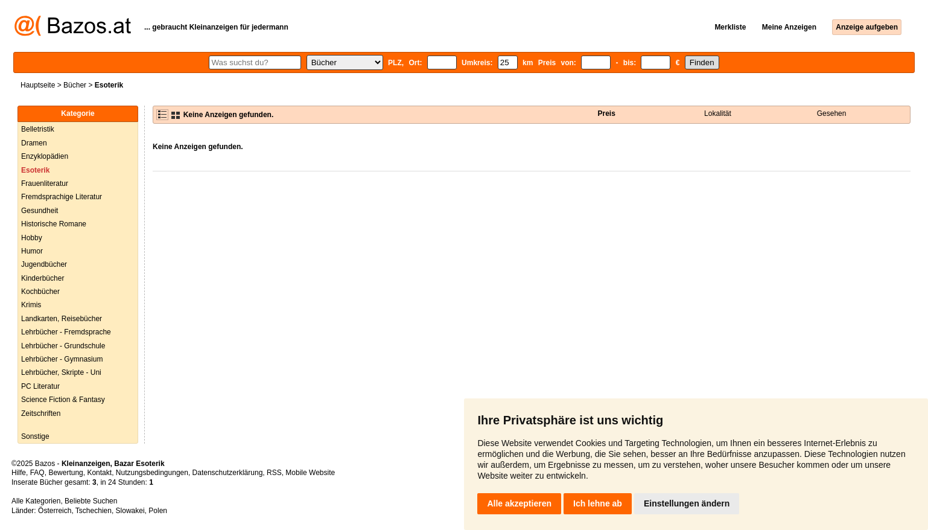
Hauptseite (38, 85)
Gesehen (832, 113)
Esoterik (35, 170)
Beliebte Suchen (91, 501)
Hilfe (18, 472)
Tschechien (93, 510)
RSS (274, 472)
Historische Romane (53, 224)
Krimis (31, 305)
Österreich (54, 510)
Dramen (34, 143)
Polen (157, 510)
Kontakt (99, 472)
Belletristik (37, 129)
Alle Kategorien (35, 501)
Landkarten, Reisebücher (61, 318)
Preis (606, 113)
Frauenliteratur (44, 183)
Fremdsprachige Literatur (61, 197)
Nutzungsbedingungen (152, 472)
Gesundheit (39, 210)
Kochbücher (40, 291)
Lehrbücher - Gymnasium (62, 359)
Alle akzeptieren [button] (519, 503)
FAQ (37, 472)
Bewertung (65, 472)
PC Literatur (40, 386)
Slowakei (130, 510)
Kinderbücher (42, 278)
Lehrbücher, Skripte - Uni (61, 372)
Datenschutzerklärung (227, 472)
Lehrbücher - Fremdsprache (66, 332)
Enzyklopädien (44, 156)
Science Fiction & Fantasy (63, 399)
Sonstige (35, 436)
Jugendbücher (44, 264)
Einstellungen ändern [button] (686, 503)
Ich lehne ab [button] (597, 503)
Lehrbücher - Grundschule (63, 346)
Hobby (31, 238)
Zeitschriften (40, 413)
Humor (32, 251)
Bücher (74, 85)
